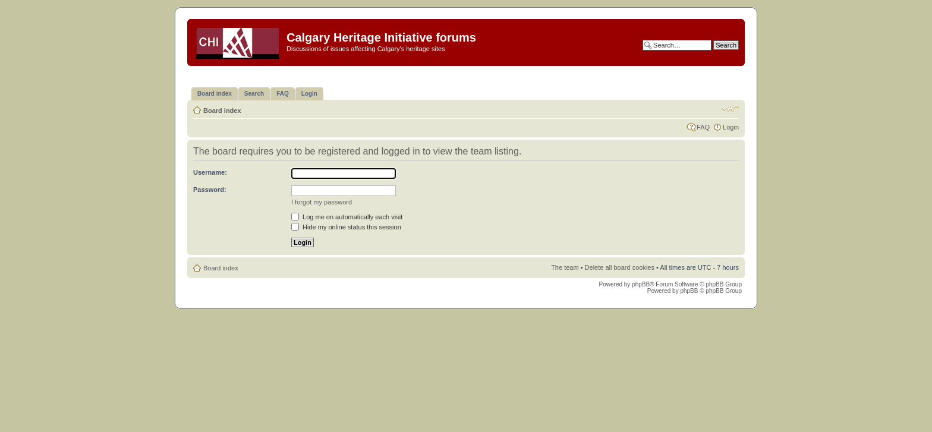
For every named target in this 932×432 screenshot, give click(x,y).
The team (564, 267)
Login (731, 127)
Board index (222, 110)
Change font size (730, 108)
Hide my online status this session (346, 227)
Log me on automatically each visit (346, 216)
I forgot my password (321, 202)
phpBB (641, 284)
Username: (210, 172)
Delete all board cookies (619, 267)
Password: (209, 189)
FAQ (703, 127)
